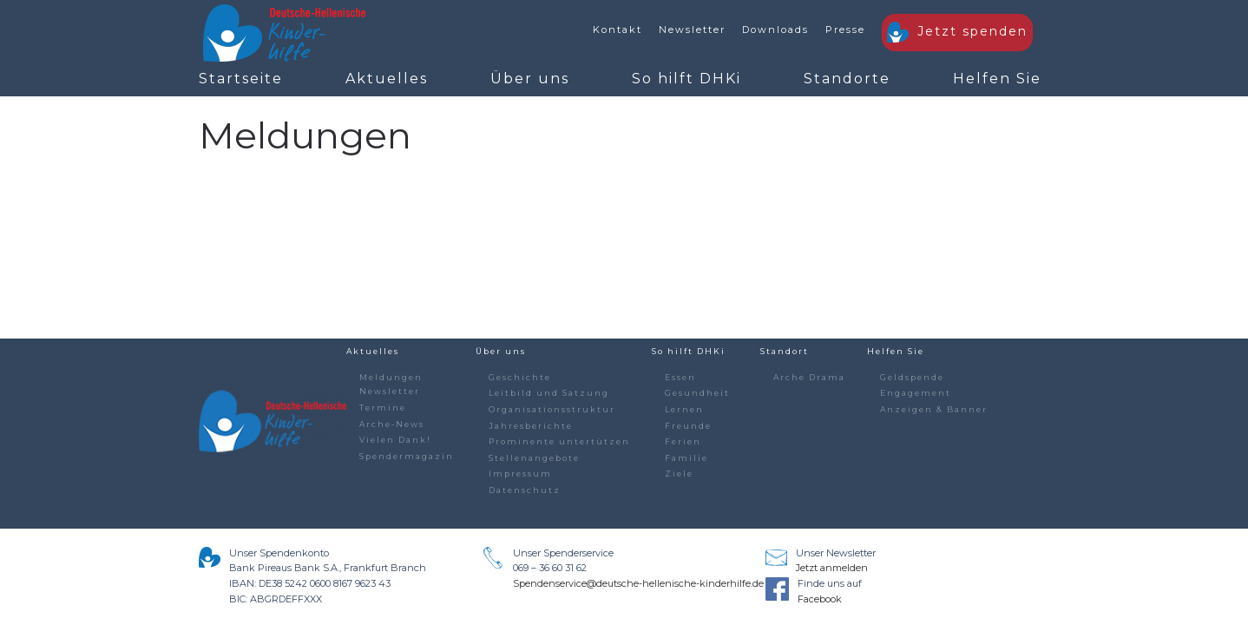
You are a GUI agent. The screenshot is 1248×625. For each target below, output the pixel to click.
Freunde (688, 426)
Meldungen (391, 377)
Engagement (915, 393)
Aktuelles (386, 78)
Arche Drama (809, 377)
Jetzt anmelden (832, 568)
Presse (845, 29)
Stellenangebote (534, 458)
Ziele (679, 473)
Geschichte (520, 377)
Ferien (683, 441)
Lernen (684, 409)
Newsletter (692, 29)
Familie (686, 458)
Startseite (241, 78)
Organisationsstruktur (552, 409)
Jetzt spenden (957, 32)
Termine (382, 407)
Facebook (820, 599)
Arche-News (391, 424)
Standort (784, 351)
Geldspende (912, 377)
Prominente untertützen (559, 441)
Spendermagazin (406, 456)
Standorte (847, 78)
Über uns (529, 78)
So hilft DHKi (686, 78)
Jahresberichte (531, 426)
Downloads (775, 29)
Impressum (520, 473)
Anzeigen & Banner (934, 409)
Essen (680, 377)
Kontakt (617, 29)
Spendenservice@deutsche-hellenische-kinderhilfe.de (638, 583)
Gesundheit (697, 393)
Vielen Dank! (395, 439)
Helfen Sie (997, 78)
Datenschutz (525, 490)
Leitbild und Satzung (549, 393)
